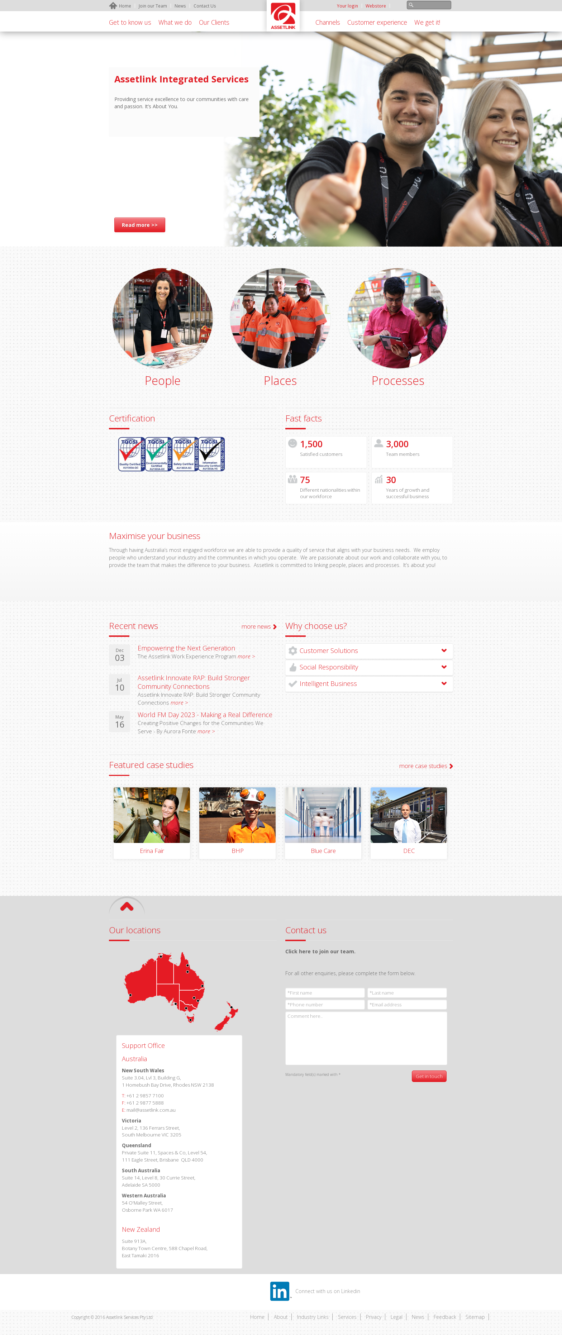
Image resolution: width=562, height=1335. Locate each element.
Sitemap (475, 1316)
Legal (397, 1316)
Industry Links (313, 1316)
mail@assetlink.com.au (151, 1110)
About (281, 1316)
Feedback (445, 1316)
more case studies (423, 766)
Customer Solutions (329, 650)
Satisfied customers (321, 454)
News (418, 1316)
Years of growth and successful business (407, 493)
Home (257, 1316)
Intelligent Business (328, 683)
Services (347, 1316)
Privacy (373, 1316)
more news (256, 626)
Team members (402, 454)
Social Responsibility (329, 667)
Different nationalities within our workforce (330, 493)
